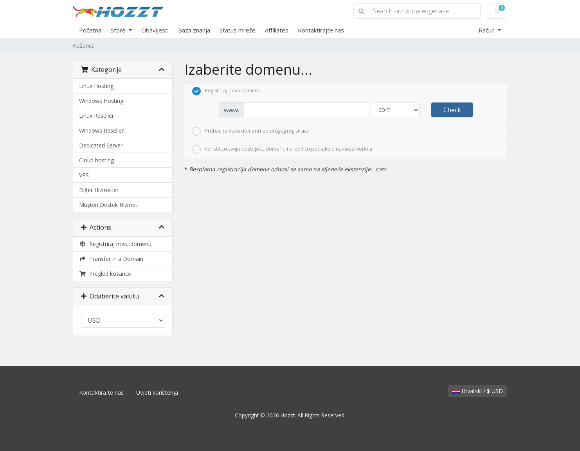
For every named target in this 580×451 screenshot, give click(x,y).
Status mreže (238, 30)
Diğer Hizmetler (99, 190)
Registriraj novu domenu (115, 244)
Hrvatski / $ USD (477, 391)
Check (452, 110)
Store (119, 30)
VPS (84, 175)
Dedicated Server (100, 145)
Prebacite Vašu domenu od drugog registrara (250, 131)
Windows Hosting (101, 100)
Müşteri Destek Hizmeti (109, 204)
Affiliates (276, 30)
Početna (90, 30)
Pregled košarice (105, 273)
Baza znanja (194, 30)
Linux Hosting (96, 86)
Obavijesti (155, 30)
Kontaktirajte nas (321, 30)
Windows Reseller (101, 130)
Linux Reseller (96, 115)
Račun (487, 30)
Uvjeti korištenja (157, 392)
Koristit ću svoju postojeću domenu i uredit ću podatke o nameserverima (282, 149)
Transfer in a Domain (111, 258)
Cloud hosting (96, 160)
